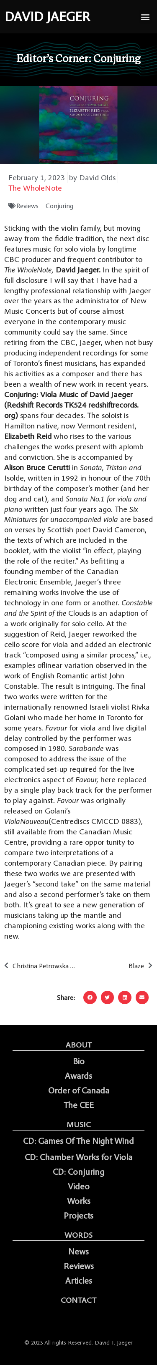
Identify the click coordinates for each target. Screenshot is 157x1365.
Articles (78, 1280)
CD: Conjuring (78, 1171)
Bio (79, 1061)
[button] (145, 17)
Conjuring (59, 205)
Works (78, 1201)
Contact (78, 1300)
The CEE (79, 1105)
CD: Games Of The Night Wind (78, 1141)
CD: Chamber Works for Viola (78, 1157)
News (78, 1251)
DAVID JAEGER (47, 16)
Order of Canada (78, 1090)
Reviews (27, 205)
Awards (78, 1075)
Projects (78, 1215)
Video (79, 1186)
